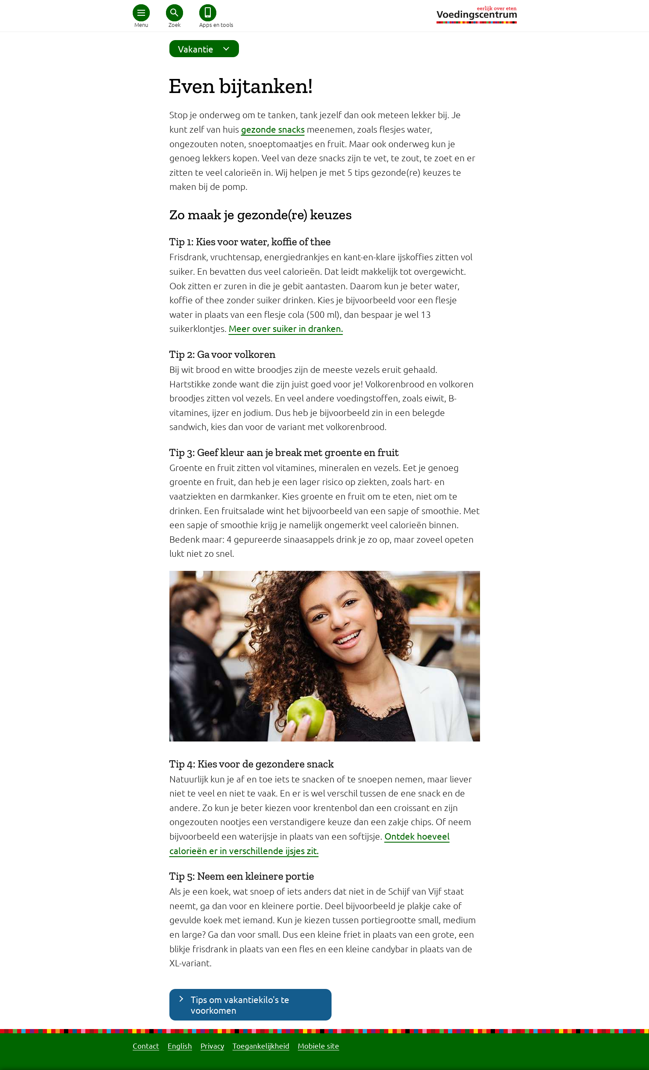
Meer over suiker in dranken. (286, 328)
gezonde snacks (273, 128)
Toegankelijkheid (261, 1045)
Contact (146, 1045)
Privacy (212, 1045)
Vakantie (206, 48)
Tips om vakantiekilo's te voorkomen (240, 1004)
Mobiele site (318, 1045)
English (180, 1045)
